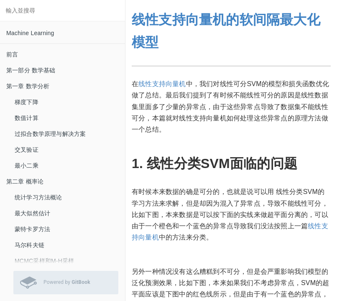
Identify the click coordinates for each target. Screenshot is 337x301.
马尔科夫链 (29, 245)
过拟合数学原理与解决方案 (50, 133)
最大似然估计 (32, 213)
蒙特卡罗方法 (32, 229)
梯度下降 (26, 102)
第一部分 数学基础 (31, 70)
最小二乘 (26, 165)
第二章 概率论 (24, 181)
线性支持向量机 (162, 83)
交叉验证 (26, 149)
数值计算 (26, 118)
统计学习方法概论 (38, 197)
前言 (12, 54)
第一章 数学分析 (28, 86)
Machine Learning (30, 33)
